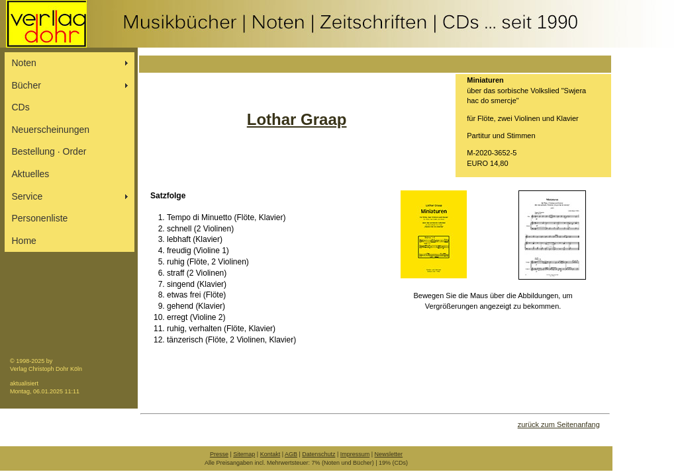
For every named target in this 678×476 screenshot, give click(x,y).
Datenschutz (318, 454)
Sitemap (244, 454)
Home (24, 240)
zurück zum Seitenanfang (559, 424)
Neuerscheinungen (51, 129)
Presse (219, 454)
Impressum (355, 454)
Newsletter (389, 454)
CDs (21, 107)
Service (27, 196)
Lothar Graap (297, 119)
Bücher (26, 85)
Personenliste (40, 218)
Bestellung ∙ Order (49, 151)
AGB (291, 454)
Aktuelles (31, 174)
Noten (24, 63)
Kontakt (270, 454)
